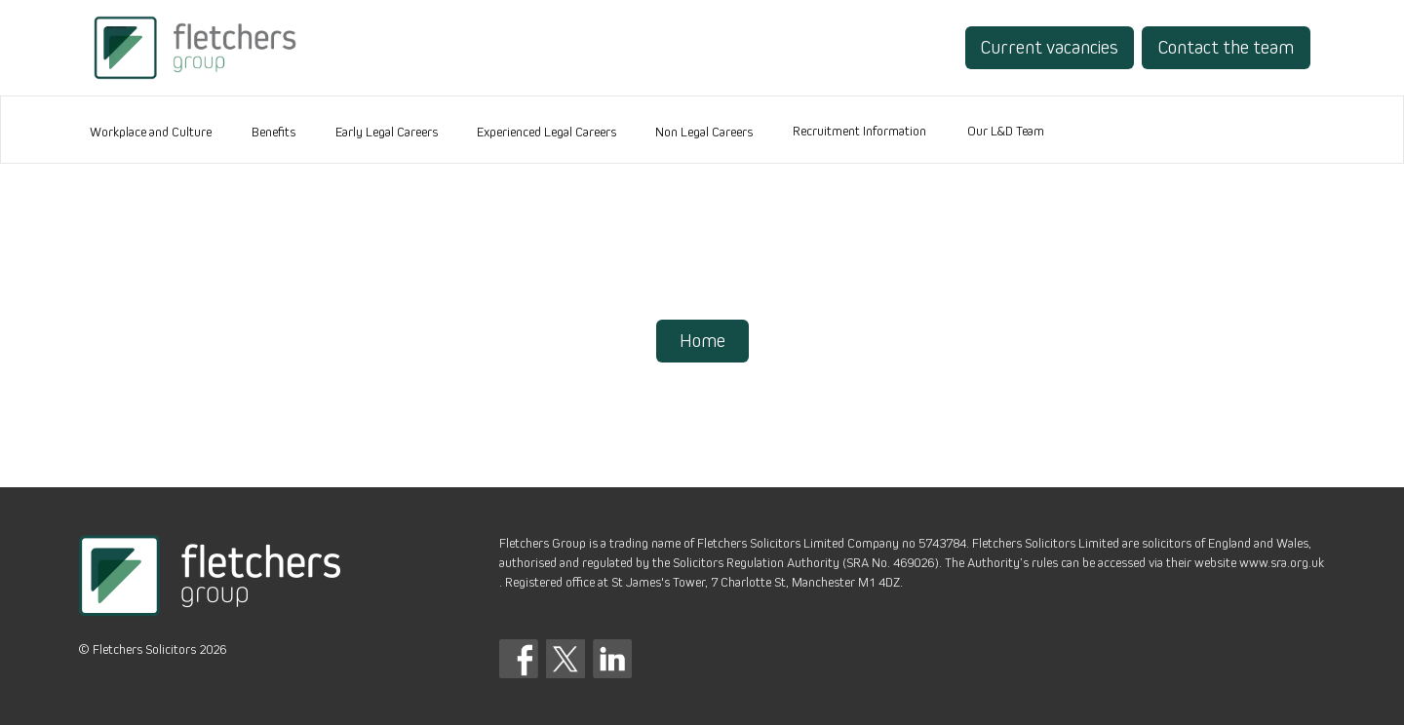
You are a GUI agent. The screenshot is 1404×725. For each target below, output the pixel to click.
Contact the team (1226, 47)
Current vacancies (1049, 47)
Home (702, 341)
